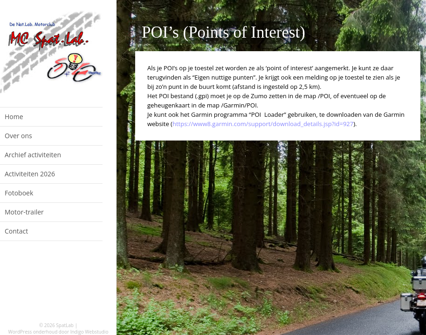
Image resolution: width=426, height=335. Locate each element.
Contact (16, 231)
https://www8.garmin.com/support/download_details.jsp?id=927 (262, 124)
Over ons (18, 135)
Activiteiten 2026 (30, 173)
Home (14, 116)
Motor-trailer (24, 212)
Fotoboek (19, 192)
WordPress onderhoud (33, 331)
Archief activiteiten (33, 154)
